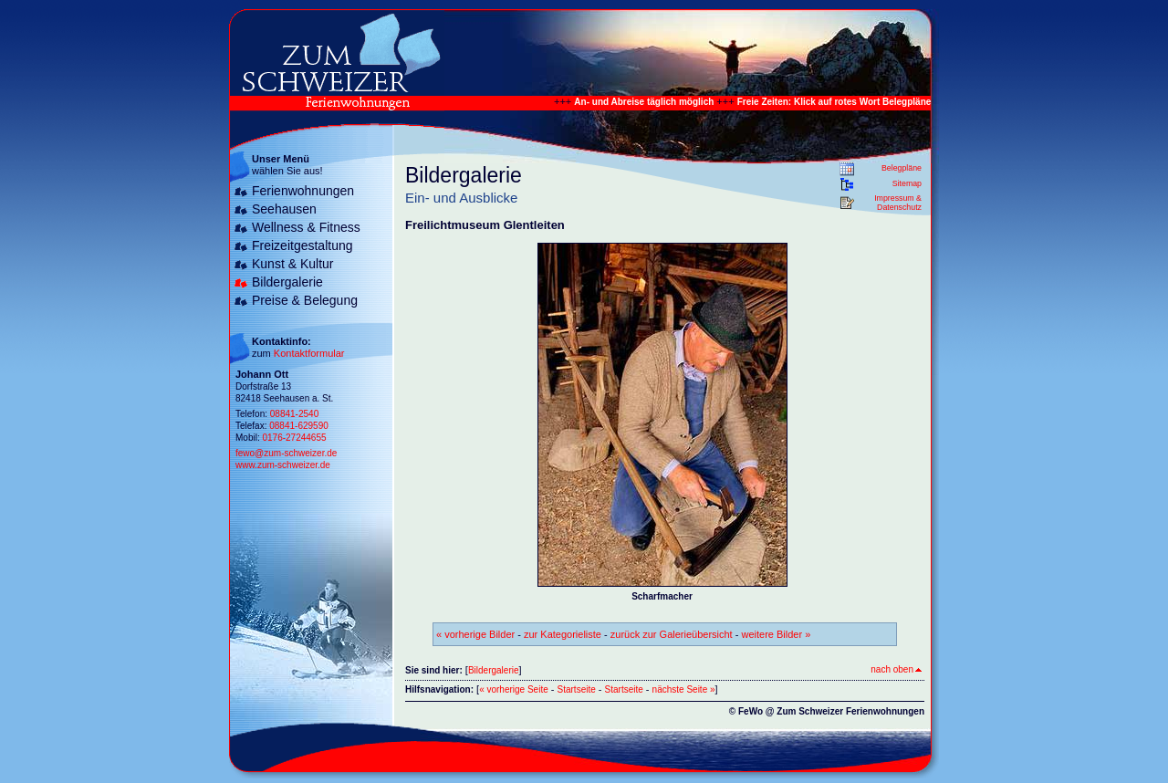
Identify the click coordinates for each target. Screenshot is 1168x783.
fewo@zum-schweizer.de (286, 453)
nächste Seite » (683, 689)
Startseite (577, 689)
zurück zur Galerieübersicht (671, 634)
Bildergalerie (287, 282)
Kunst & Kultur (293, 263)
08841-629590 (298, 426)
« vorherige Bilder (475, 634)
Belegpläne (901, 167)
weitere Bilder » (775, 634)
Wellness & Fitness (306, 227)
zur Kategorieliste (562, 634)
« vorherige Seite (513, 689)
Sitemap (907, 183)
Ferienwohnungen (303, 190)
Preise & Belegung (305, 300)
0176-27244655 (294, 438)
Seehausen (284, 209)
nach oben (896, 669)
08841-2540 (294, 414)
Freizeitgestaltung (302, 245)
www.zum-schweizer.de (282, 465)
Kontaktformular (309, 353)
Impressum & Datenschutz (898, 202)
